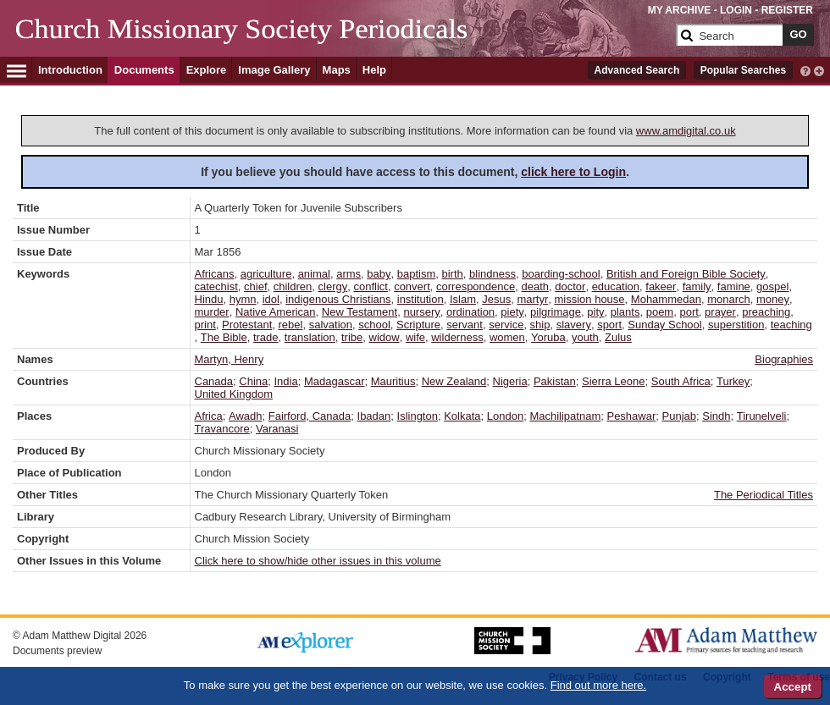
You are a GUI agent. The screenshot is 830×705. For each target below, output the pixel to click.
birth (452, 273)
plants (625, 312)
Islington (417, 416)
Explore (206, 69)
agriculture (266, 273)
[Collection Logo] (342, 42)
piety (512, 312)
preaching (766, 312)
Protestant (247, 324)
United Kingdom (234, 394)
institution (420, 299)
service (506, 324)
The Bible (224, 337)
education (615, 286)
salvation (330, 324)
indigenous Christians (337, 299)
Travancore (222, 428)
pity (595, 312)
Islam (463, 299)
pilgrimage (555, 312)
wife (415, 337)
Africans (215, 273)
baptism (416, 273)
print (205, 324)
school (374, 324)
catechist (216, 286)
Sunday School (664, 324)
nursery (421, 312)
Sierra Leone (613, 381)
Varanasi (277, 428)
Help (374, 69)
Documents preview (57, 651)
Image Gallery (274, 69)
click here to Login (573, 172)
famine (733, 286)
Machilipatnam (564, 416)
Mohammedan (666, 299)
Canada (214, 381)
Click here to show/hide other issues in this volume (318, 560)
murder (212, 312)
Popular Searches (743, 70)
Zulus (618, 337)
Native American (275, 312)
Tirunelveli (762, 416)
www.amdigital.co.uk (686, 130)
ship (540, 324)
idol (271, 299)
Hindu (209, 299)
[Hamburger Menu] (16, 68)
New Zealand (454, 381)
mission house (589, 299)
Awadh (246, 416)
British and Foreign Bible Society (686, 273)
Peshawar (631, 416)
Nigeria (510, 381)
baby (378, 273)
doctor (570, 286)
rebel (291, 324)
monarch (728, 299)
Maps (337, 69)
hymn (243, 299)
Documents (144, 69)
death (535, 286)
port (688, 312)
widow (384, 337)
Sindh (716, 416)
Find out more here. (598, 685)
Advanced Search (637, 70)
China (253, 381)
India (285, 381)
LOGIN (736, 10)
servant (464, 324)
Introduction (70, 69)
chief (255, 286)
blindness (492, 273)
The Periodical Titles (763, 494)
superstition (736, 324)
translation (310, 337)
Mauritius (393, 381)
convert (412, 286)
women (507, 337)
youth (585, 337)
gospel (772, 286)
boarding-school (561, 273)
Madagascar (334, 381)
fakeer (660, 286)
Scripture (418, 324)
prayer (720, 312)
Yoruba (548, 337)
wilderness (457, 337)
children (293, 286)
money (772, 299)
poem (660, 312)
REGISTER (787, 10)
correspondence (475, 286)
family (697, 286)
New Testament (359, 312)
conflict (370, 286)
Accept (792, 686)
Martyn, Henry (229, 359)
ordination (470, 312)
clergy (333, 286)
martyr (532, 299)
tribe (351, 337)
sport (609, 324)
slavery (573, 324)
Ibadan (374, 416)
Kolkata (462, 416)
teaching (791, 324)
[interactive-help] (805, 69)
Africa (209, 416)
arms (348, 273)
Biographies (784, 359)
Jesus (496, 299)
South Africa (681, 381)
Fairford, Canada (309, 416)
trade (266, 337)
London (505, 416)
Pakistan (555, 381)
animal (314, 273)
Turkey (733, 381)
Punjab (679, 416)
